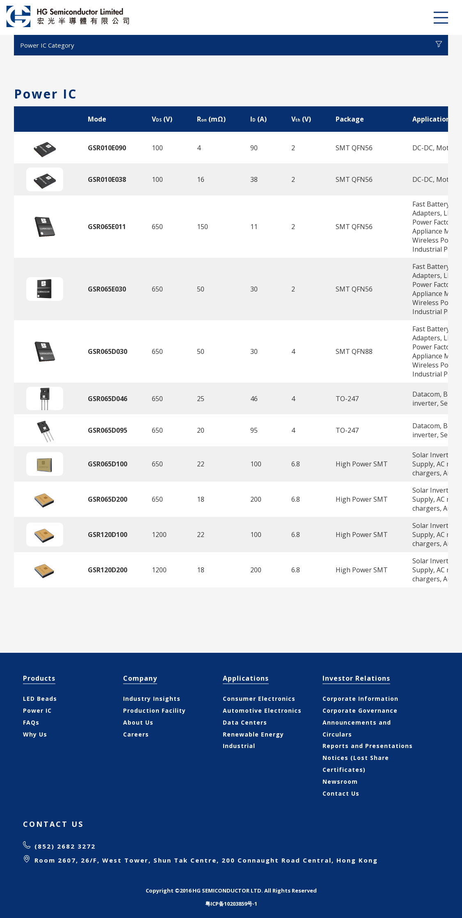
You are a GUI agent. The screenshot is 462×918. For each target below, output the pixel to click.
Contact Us (340, 793)
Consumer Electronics (259, 698)
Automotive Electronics (262, 710)
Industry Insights (152, 698)
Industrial (239, 746)
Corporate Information (360, 698)
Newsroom (340, 781)
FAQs (31, 722)
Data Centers (245, 722)
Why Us (35, 734)
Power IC (37, 710)
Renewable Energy (253, 734)
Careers (136, 734)
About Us (138, 722)
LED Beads (40, 698)
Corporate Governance (360, 710)
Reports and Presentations (367, 746)
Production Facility (154, 710)
